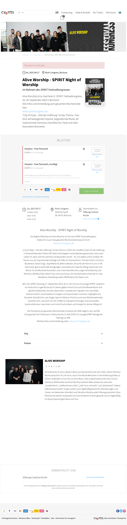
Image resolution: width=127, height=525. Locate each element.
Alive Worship (55, 361)
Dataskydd (36, 518)
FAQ (26, 333)
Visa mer (27, 181)
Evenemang (36, 55)
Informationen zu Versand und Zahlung (35, 197)
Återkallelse (45, 518)
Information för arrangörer (65, 518)
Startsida (25, 55)
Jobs (52, 518)
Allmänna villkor (24, 518)
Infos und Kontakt (91, 219)
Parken (27, 343)
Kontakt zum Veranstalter (95, 477)
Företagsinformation (9, 518)
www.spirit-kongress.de (35, 111)
